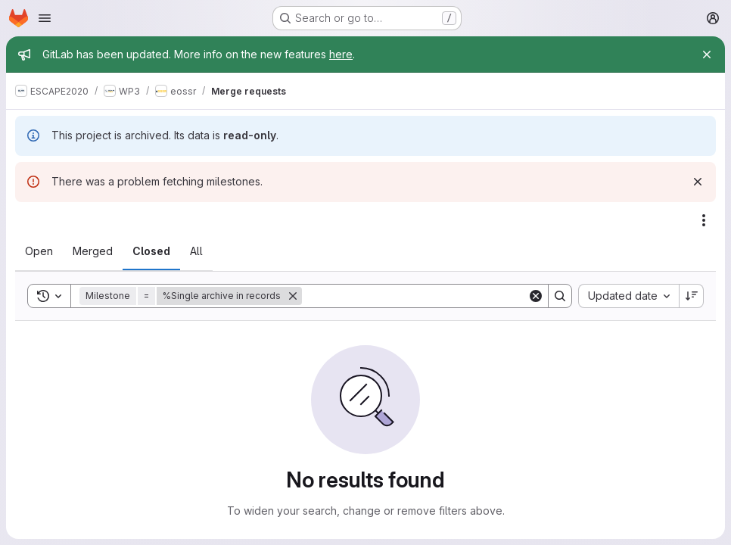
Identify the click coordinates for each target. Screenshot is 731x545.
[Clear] (536, 296)
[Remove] (293, 296)
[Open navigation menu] (45, 18)
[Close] (707, 54)
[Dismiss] (698, 182)
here (341, 54)
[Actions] (704, 220)
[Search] (414, 296)
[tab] (39, 251)
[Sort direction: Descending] (692, 296)
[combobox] (628, 296)
